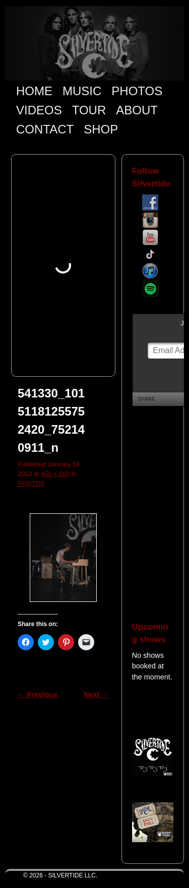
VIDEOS (39, 110)
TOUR (89, 110)
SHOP (101, 129)
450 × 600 (55, 473)
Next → (96, 695)
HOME (34, 91)
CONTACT (45, 129)
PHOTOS (136, 91)
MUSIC (81, 91)
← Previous (37, 695)
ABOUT (137, 110)
